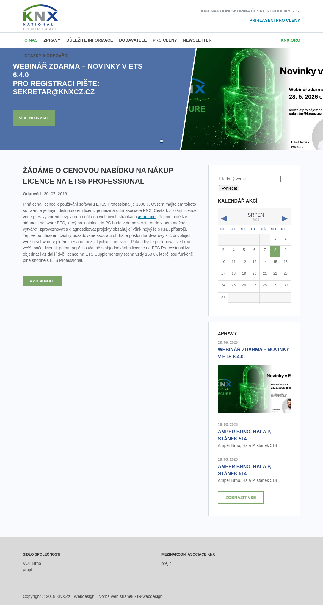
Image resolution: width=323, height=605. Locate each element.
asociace (147, 216)
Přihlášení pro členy (275, 20)
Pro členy (165, 40)
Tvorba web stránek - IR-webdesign (129, 596)
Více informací (33, 118)
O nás (30, 40)
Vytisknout (42, 281)
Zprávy (51, 40)
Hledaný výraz (232, 178)
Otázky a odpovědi (46, 55)
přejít (27, 569)
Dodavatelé (133, 40)
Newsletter (197, 40)
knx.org (290, 40)
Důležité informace (89, 40)
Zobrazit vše (240, 497)
